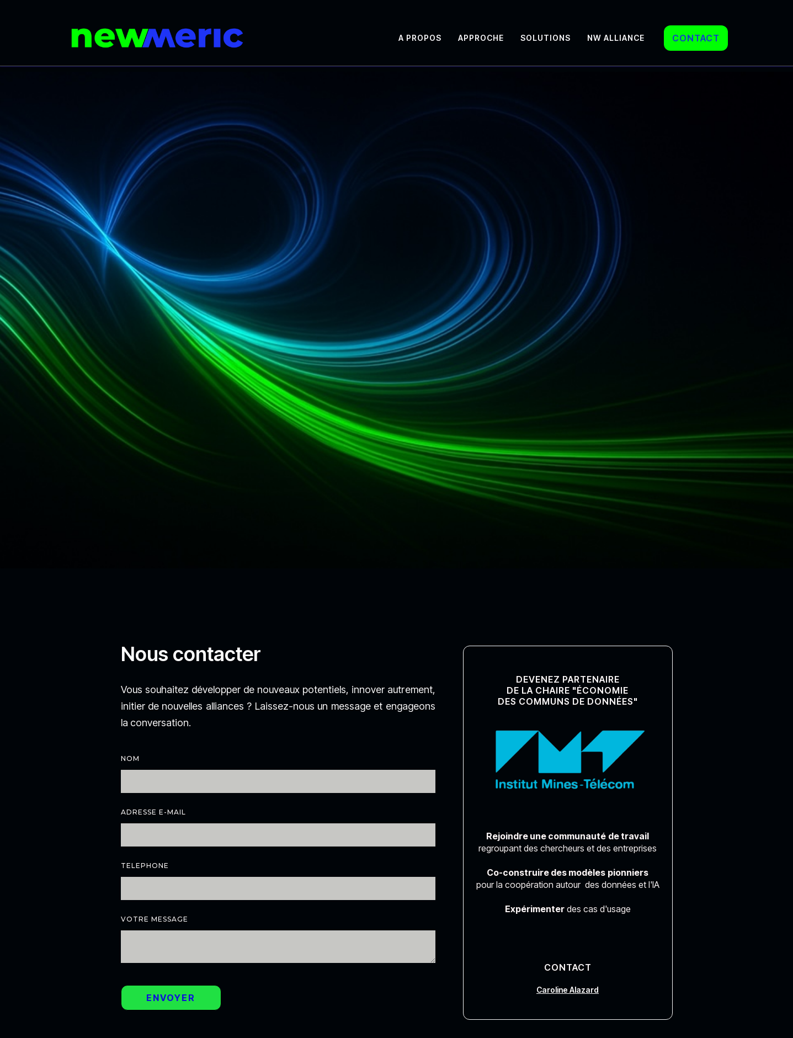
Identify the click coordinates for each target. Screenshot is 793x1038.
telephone (145, 865)
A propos (419, 37)
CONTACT (696, 38)
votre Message (154, 919)
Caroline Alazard (567, 989)
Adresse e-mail (153, 812)
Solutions (545, 37)
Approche (481, 37)
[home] (157, 38)
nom (130, 758)
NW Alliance (616, 37)
